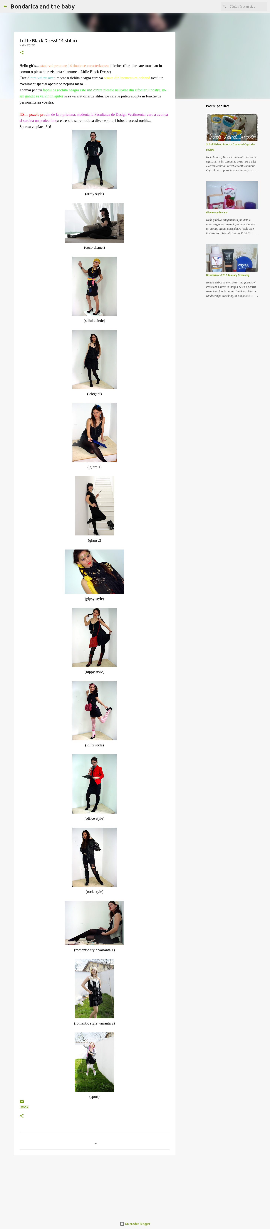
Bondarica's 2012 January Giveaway (227, 275)
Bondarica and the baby (42, 6)
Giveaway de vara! (217, 212)
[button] (22, 52)
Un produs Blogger (135, 1223)
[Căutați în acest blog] (247, 6)
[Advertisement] (94, 1187)
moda (24, 1107)
